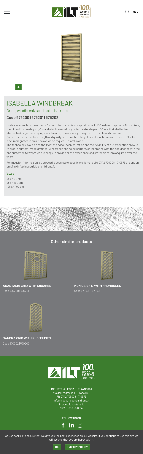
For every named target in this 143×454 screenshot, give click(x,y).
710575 (121, 162)
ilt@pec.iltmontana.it (71, 403)
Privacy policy (77, 447)
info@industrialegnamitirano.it (36, 166)
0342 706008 (106, 162)
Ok (56, 447)
